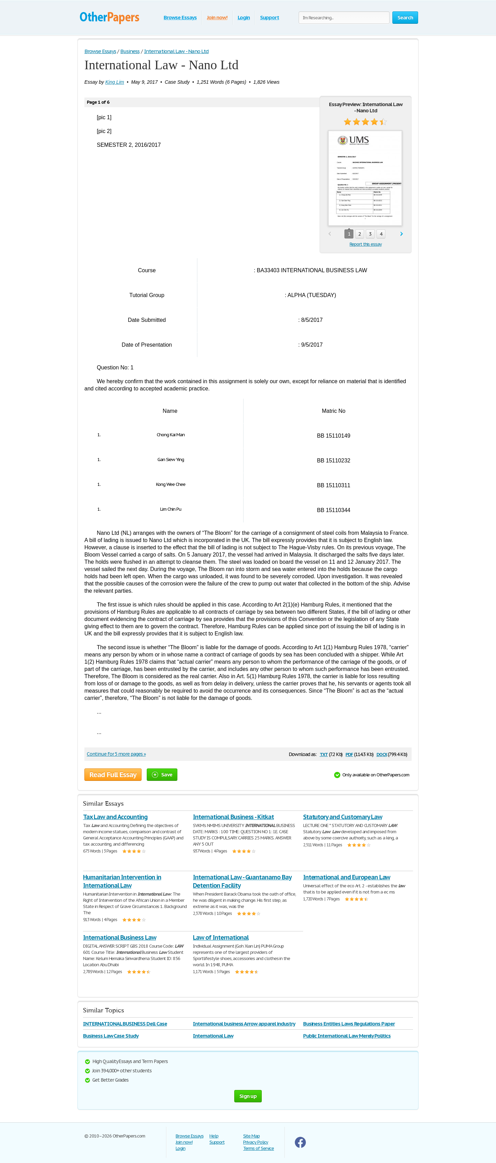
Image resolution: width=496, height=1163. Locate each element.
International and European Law (346, 877)
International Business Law (119, 937)
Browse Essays (180, 17)
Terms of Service (258, 1148)
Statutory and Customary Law (342, 817)
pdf (349, 754)
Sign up (248, 1096)
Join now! (217, 17)
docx (381, 754)
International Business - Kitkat (233, 817)
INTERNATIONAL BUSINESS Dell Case (125, 1023)
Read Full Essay (113, 774)
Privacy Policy (255, 1142)
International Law (213, 1035)
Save (162, 774)
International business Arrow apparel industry (244, 1023)
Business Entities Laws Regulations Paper (349, 1023)
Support (269, 17)
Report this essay (366, 244)
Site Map (251, 1136)
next (401, 234)
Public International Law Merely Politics (347, 1035)
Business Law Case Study (110, 1035)
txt (324, 754)
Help (213, 1136)
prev (329, 234)
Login (244, 17)
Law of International (220, 937)
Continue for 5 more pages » (116, 754)
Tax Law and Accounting (115, 817)
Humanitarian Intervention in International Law (122, 881)
